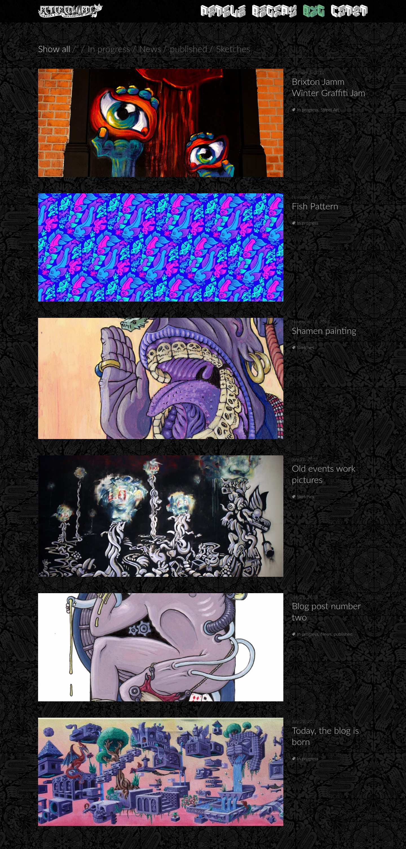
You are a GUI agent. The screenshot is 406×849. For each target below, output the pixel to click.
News (150, 48)
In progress (109, 48)
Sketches (233, 48)
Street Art (330, 109)
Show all (54, 48)
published (189, 48)
